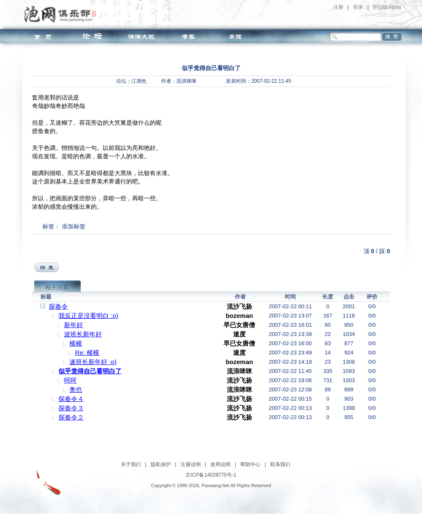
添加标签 (73, 226)
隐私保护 (161, 464)
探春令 (58, 306)
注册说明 (190, 464)
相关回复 (57, 287)
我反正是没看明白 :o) (88, 315)
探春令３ (71, 408)
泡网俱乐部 (62, 14)
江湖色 (138, 81)
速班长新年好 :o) (93, 361)
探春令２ (71, 417)
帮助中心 (250, 464)
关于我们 (131, 464)
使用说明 (220, 464)
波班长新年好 (83, 334)
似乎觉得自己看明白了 (90, 371)
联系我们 (280, 464)
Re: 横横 (87, 352)
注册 (338, 7)
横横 (75, 343)
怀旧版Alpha (387, 7)
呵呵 (70, 380)
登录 (358, 7)
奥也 (75, 389)
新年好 (73, 324)
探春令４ (71, 398)
